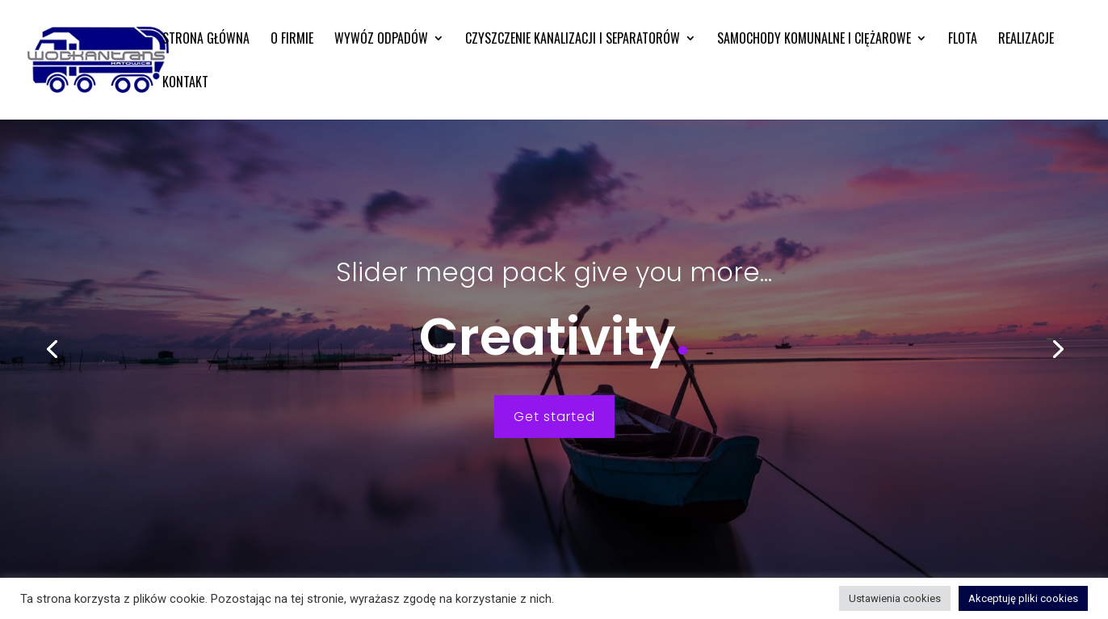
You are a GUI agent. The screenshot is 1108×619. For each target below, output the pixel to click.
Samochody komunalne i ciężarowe (814, 40)
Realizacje (1026, 40)
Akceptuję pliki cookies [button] (1023, 598)
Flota (962, 40)
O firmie (292, 40)
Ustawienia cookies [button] (895, 598)
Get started (554, 416)
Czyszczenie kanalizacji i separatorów (572, 40)
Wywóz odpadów (381, 40)
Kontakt (185, 83)
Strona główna (206, 40)
